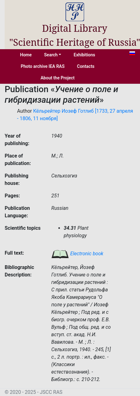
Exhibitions (84, 54)
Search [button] (51, 54)
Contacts (85, 66)
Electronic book (77, 254)
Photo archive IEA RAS (43, 66)
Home (26, 54)
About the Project (58, 77)
